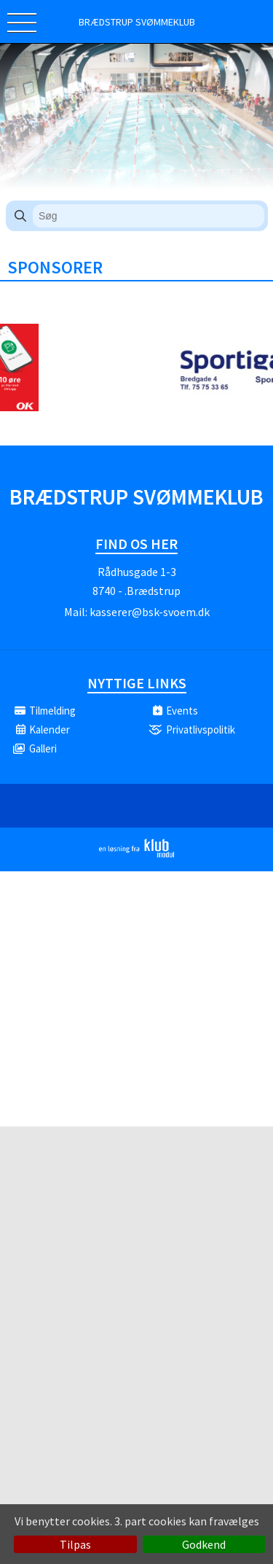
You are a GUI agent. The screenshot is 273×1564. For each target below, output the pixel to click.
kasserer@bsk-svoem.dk (150, 611)
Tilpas (75, 1544)
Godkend (204, 1544)
